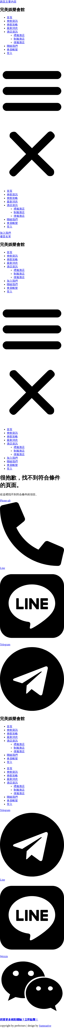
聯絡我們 (12, 46)
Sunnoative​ (45, 1025)
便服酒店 (19, 42)
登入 (9, 53)
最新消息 (12, 28)
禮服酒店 (19, 35)
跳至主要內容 (8, 1)
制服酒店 (19, 38)
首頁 (9, 17)
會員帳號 (12, 49)
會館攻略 (12, 24)
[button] (32, 122)
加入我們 (12, 280)
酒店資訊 (12, 31)
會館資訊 (12, 21)
